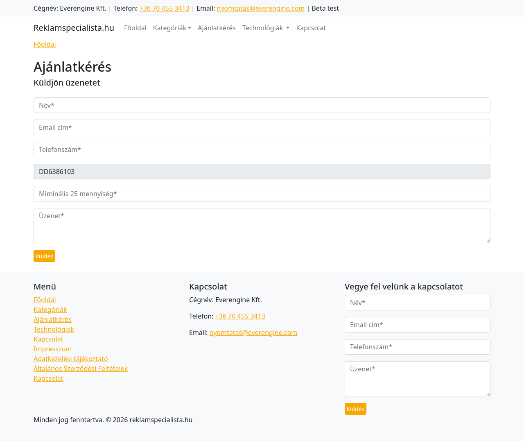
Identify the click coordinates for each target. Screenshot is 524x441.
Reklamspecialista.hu (74, 27)
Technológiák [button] (263, 27)
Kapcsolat (311, 27)
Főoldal (135, 27)
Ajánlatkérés (217, 27)
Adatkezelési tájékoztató (71, 358)
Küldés (44, 256)
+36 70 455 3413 (165, 8)
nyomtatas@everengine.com (261, 8)
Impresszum (53, 348)
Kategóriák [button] (169, 27)
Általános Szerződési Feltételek (81, 368)
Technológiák (54, 329)
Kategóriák (50, 309)
